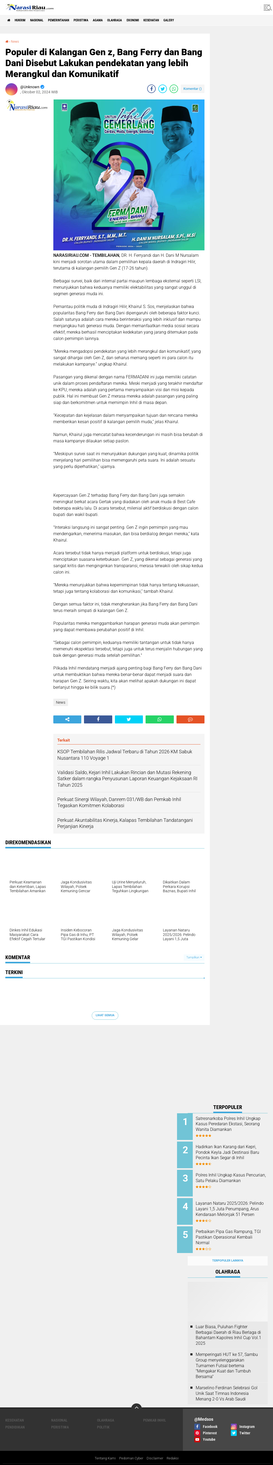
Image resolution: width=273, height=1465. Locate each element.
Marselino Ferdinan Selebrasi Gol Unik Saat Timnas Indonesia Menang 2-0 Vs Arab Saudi (227, 1385)
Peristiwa (99, 20)
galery (206, 20)
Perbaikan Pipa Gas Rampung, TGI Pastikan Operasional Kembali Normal (235, 1231)
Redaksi (175, 1450)
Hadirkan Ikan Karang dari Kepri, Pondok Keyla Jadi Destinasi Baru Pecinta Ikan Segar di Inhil (232, 1153)
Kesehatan (185, 20)
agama (120, 20)
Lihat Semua (105, 1015)
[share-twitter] (162, 89)
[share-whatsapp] (174, 89)
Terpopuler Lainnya (227, 1252)
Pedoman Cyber (131, 1450)
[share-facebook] (151, 89)
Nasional (45, 20)
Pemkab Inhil (154, 1412)
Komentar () (192, 89)
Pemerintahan (71, 20)
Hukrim (24, 20)
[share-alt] (67, 719)
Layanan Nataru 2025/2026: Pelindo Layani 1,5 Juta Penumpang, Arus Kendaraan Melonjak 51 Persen (233, 1207)
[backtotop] (136, 1400)
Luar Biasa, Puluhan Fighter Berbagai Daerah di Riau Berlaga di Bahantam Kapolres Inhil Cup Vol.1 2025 (228, 1326)
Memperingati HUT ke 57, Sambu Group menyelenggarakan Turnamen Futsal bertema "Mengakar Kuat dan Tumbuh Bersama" (227, 1357)
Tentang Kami (103, 1450)
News (16, 41)
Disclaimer (156, 1450)
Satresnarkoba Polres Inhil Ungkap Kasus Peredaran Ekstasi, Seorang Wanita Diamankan (230, 1126)
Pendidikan (15, 1418)
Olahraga (140, 20)
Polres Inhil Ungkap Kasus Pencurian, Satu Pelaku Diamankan (231, 1178)
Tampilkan (194, 957)
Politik (103, 1418)
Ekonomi (162, 20)
